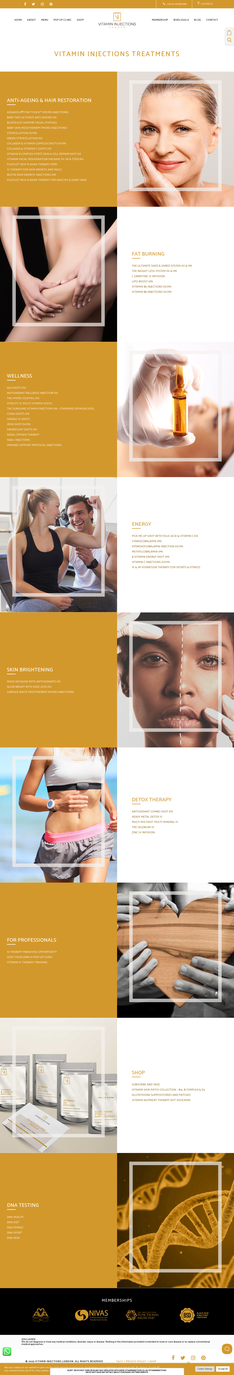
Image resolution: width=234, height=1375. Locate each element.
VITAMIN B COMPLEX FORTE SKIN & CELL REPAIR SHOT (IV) (44, 154)
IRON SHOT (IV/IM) (18, 424)
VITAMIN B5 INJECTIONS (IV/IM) (151, 286)
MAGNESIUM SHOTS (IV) (22, 429)
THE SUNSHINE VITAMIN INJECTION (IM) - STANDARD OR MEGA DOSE (50, 408)
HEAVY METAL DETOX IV (147, 817)
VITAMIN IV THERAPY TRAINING (27, 962)
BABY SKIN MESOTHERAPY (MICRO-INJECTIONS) (37, 128)
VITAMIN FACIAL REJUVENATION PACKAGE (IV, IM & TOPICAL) (45, 159)
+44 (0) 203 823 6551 (176, 4)
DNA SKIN (13, 1238)
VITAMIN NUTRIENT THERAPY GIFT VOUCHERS (161, 1100)
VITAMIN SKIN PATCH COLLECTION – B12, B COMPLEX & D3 (168, 1089)
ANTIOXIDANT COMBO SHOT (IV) (152, 811)
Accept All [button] (223, 1369)
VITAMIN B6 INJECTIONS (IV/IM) (151, 292)
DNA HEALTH (15, 1217)
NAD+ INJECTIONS (18, 440)
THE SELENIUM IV (143, 827)
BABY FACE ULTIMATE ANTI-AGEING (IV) (31, 117)
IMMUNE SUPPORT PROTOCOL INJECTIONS (34, 445)
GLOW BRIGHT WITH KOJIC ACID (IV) (29, 687)
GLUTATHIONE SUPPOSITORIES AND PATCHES (161, 1095)
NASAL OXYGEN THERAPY (23, 434)
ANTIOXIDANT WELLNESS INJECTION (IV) (32, 393)
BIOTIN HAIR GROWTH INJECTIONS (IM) (31, 175)
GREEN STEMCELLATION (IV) (24, 138)
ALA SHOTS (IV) (16, 388)
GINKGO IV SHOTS (18, 419)
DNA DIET (13, 1222)
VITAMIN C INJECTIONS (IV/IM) (151, 562)
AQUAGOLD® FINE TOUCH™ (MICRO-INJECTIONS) (37, 112)
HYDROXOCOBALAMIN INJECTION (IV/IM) (157, 546)
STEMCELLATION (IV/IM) (22, 133)
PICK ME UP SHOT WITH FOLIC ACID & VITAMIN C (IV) (165, 536)
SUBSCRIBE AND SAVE (146, 1084)
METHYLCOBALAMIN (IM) (147, 551)
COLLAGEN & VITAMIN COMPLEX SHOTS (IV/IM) (36, 143)
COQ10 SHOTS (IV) (18, 414)
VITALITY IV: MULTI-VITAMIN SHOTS (29, 403)
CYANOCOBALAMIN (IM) (147, 541)
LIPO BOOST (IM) (142, 281)
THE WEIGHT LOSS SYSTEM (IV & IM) (154, 271)
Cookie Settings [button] (204, 1369)
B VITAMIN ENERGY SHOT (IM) (150, 557)
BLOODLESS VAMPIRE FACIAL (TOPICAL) (32, 122)
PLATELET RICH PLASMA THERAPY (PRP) (32, 164)
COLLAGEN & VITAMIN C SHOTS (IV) (29, 148)
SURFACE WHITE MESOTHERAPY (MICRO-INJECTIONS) (40, 692)
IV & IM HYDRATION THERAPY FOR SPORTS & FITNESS (166, 567)
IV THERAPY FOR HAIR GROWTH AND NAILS (34, 169)
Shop (152, 1362)
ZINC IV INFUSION (143, 832)
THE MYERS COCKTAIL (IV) (23, 398)
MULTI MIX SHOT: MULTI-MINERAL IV (155, 822)
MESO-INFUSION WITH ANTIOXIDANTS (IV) (34, 681)
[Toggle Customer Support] (227, 1349)
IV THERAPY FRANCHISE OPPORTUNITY (32, 952)
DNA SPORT (14, 1232)
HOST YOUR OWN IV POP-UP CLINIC (29, 957)
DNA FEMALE (15, 1227)
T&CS (119, 1362)
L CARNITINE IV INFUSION (148, 276)
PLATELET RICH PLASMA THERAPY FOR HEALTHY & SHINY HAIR (46, 180)
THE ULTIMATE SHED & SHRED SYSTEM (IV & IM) (162, 266)
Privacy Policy (136, 1362)
